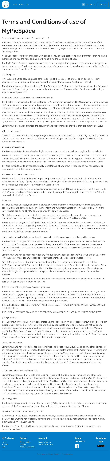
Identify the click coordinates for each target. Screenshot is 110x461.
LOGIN (102, 4)
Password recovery (45, 444)
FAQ (27, 4)
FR (91, 4)
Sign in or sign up (44, 442)
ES (87, 4)
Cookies (23, 444)
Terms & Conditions (27, 447)
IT (94, 4)
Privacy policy (25, 442)
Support (21, 4)
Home (15, 4)
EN (83, 4)
